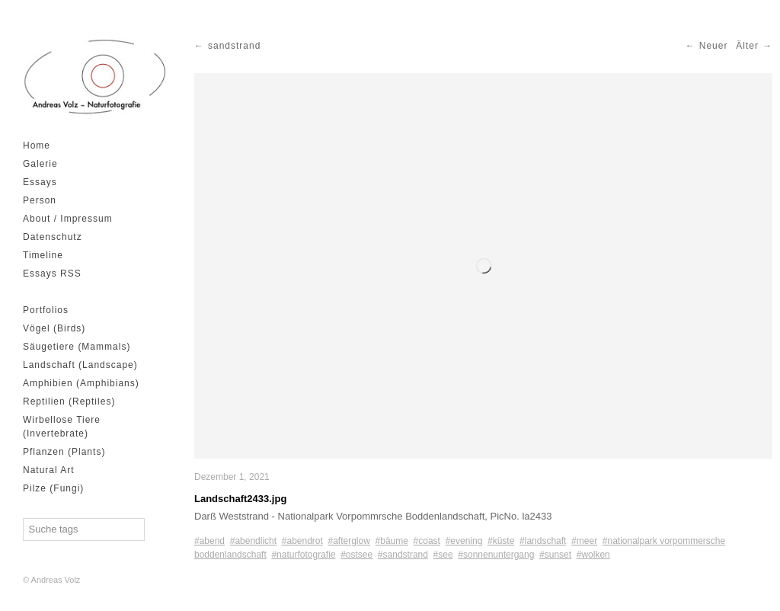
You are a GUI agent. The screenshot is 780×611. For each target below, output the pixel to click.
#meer (584, 541)
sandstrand (234, 45)
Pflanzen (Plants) (64, 451)
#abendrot (302, 541)
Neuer (713, 45)
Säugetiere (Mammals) (76, 346)
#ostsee (356, 554)
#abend (209, 541)
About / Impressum (68, 218)
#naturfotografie (303, 554)
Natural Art (49, 470)
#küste (501, 541)
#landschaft (542, 541)
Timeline (43, 255)
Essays (40, 182)
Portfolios (46, 310)
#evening (464, 541)
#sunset (555, 554)
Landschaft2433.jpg (240, 498)
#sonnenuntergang (496, 554)
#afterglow (349, 541)
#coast (427, 541)
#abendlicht (253, 541)
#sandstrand (403, 554)
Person (39, 200)
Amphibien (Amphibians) (81, 383)
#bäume (392, 541)
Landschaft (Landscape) (80, 365)
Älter (747, 45)
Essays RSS (52, 273)
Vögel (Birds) (54, 328)
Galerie (40, 163)
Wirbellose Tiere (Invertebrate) (62, 426)
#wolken (593, 554)
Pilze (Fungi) (53, 488)
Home (36, 145)
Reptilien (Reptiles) (69, 401)
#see (443, 554)
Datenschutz (52, 237)
